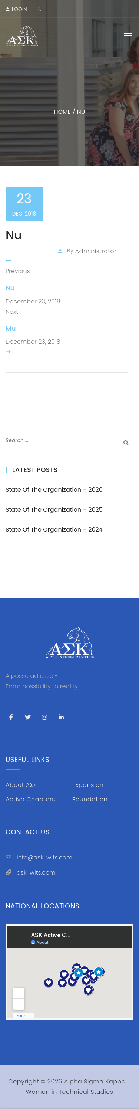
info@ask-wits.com (44, 857)
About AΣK (21, 785)
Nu (10, 287)
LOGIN (19, 9)
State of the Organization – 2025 (54, 509)
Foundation (90, 799)
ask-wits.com (36, 872)
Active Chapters (30, 799)
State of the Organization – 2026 (54, 489)
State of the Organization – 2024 (54, 529)
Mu (11, 328)
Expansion (88, 785)
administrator (95, 251)
